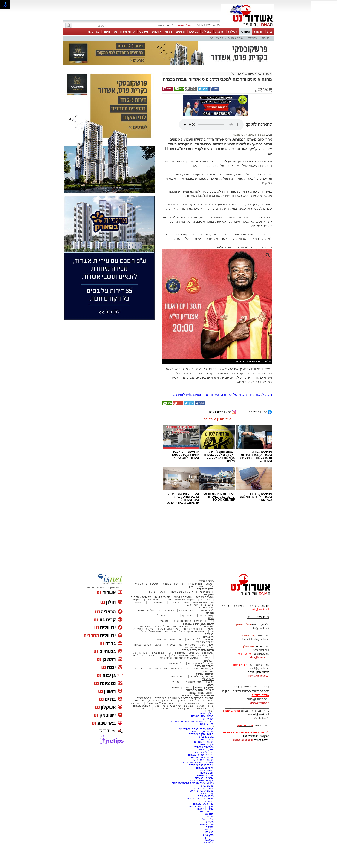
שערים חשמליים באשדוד (200, 780)
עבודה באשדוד (205, 793)
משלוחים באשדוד (204, 747)
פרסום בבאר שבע (203, 759)
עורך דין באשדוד (204, 808)
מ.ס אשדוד (259, 134)
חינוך (106, 31)
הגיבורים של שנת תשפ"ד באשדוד (195, 652)
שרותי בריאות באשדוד (201, 765)
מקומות (167, 583)
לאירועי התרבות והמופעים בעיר (196, 610)
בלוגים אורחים (175, 663)
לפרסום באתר (165, 25)
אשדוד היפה (206, 644)
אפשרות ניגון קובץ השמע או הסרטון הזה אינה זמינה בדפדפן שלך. (211, 124)
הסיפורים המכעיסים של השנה (188, 631)
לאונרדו (209, 832)
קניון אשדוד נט (161, 708)
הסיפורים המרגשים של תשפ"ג (171, 626)
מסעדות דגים (162, 597)
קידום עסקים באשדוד (201, 734)
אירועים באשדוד (205, 767)
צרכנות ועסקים (204, 673)
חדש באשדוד (178, 676)
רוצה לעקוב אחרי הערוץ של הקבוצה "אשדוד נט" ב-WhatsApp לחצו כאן (222, 394)
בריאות (171, 644)
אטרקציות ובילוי (193, 681)
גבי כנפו (209, 839)
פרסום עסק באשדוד (202, 716)
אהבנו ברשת (197, 700)
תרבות (219, 31)
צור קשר (93, 31)
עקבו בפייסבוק (260, 411)
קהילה (206, 31)
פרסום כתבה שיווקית (202, 790)
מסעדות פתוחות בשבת (158, 599)
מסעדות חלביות (183, 597)
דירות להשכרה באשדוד (201, 754)
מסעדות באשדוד (204, 749)
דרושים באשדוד (205, 770)
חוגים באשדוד (166, 610)
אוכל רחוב (192, 604)
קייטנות (209, 829)
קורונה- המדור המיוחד (201, 692)
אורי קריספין (240, 664)
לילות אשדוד (194, 639)
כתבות (210, 620)
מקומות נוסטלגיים (203, 668)
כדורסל (252, 38)
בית (269, 31)
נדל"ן (152, 591)
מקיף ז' (209, 821)
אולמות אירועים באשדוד (200, 798)
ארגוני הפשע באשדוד (181, 591)
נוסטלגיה (164, 620)
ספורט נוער (216, 38)
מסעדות (209, 594)
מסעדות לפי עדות (179, 602)
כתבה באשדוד (205, 796)
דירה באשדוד (206, 801)
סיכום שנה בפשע (169, 628)
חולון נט (209, 814)
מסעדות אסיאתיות (185, 599)
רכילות (232, 31)
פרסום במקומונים (204, 741)
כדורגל (266, 38)
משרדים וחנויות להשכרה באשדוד (195, 762)
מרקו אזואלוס (206, 824)
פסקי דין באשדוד (204, 687)
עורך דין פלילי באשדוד (201, 806)
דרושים (180, 31)
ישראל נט (208, 718)
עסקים (193, 31)
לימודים (193, 676)
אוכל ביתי (204, 599)
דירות (168, 31)
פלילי (162, 591)
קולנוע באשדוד (146, 610)
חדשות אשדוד (205, 589)
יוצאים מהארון (197, 586)
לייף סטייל (208, 679)
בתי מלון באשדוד (204, 736)
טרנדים (176, 681)
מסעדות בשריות (205, 597)
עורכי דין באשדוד (181, 687)
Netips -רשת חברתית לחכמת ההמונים (193, 783)
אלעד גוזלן (208, 819)
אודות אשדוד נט (124, 31)
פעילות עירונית (187, 644)
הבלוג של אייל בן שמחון (201, 663)
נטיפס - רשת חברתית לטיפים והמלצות (192, 721)
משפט (143, 31)
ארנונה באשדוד (205, 775)
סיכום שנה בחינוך (192, 628)
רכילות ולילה (206, 581)
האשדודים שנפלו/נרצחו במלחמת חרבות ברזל (184, 657)
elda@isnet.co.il (259, 657)
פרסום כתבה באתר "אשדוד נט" (196, 728)
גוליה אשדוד (207, 842)
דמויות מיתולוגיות (180, 668)
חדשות (258, 31)
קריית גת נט (207, 811)
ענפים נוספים (236, 38)
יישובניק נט (207, 739)
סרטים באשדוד (201, 708)
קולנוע (156, 31)
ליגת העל (237, 134)
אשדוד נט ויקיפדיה (203, 788)
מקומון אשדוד (206, 744)
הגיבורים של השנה (203, 626)
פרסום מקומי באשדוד (201, 731)
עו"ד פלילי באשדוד (203, 803)
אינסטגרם (160, 639)
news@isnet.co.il (258, 675)
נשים (211, 700)
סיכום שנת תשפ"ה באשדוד (197, 695)
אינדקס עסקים (150, 700)
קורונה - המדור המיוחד (200, 690)
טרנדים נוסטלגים (157, 668)
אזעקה (210, 826)
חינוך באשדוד (181, 708)
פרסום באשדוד (205, 785)
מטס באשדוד (206, 834)
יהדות (182, 700)
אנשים (155, 583)
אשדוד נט (264, 73)
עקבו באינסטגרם (222, 411)
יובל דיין (209, 837)
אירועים (209, 639)
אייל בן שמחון (206, 723)
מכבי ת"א (248, 134)
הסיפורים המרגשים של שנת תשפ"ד (190, 655)
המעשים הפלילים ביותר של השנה (174, 705)
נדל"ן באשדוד (206, 713)
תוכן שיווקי (208, 676)
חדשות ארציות (206, 591)
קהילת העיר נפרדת (192, 647)
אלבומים (208, 636)
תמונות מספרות (182, 620)
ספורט (245, 31)
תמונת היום (176, 639)
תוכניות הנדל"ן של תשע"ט (160, 703)
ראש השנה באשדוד (190, 703)
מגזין (211, 618)
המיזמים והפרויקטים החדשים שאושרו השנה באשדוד (184, 698)
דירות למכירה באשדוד (201, 752)
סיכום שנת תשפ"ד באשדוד (198, 650)
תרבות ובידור (206, 607)
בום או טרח (196, 583)
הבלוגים (209, 660)
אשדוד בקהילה (204, 642)
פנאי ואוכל (169, 700)
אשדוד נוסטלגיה (204, 666)
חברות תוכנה (144, 698)
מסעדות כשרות (156, 602)
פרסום (210, 816)
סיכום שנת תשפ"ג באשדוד (198, 623)
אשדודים (180, 583)
